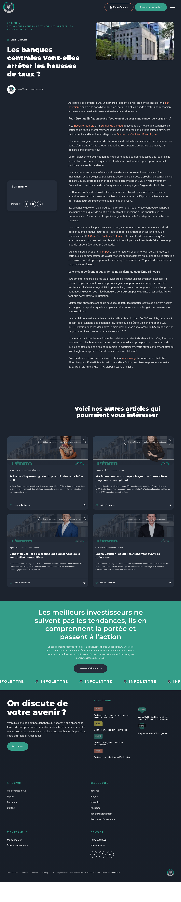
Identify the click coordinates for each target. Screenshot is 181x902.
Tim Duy (105, 251)
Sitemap (45, 872)
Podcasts (95, 808)
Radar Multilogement (101, 813)
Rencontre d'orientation (102, 819)
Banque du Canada (112, 125)
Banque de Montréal (128, 134)
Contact (11, 808)
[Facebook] (26, 204)
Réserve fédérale (84, 125)
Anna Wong (129, 358)
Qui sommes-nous (16, 790)
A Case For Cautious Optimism (106, 236)
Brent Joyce (149, 134)
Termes (25, 872)
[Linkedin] (40, 204)
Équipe (10, 796)
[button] (172, 7)
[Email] (33, 204)
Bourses (94, 790)
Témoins (34, 872)
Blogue (94, 796)
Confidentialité (12, 872)
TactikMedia (115, 872)
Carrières (12, 802)
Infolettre (95, 802)
